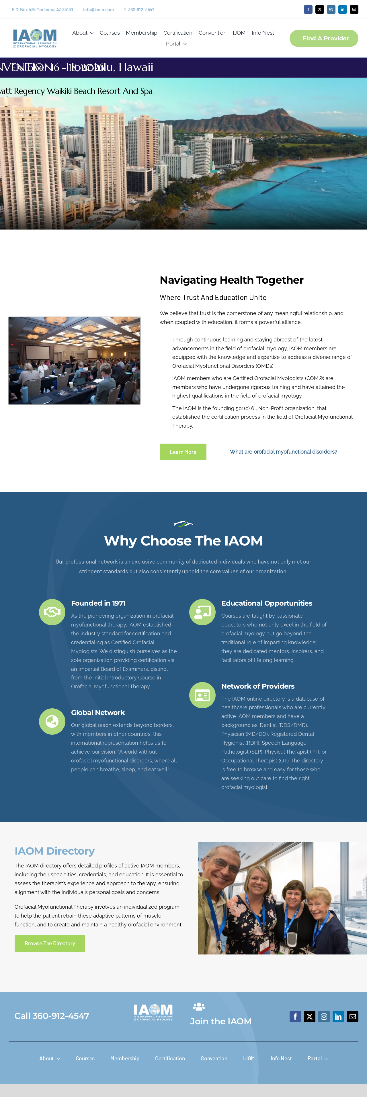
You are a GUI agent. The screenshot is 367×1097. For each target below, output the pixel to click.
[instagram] (331, 9)
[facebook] (308, 9)
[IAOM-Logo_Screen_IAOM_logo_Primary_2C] (35, 27)
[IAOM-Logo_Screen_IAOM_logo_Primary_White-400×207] (153, 1003)
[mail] (354, 9)
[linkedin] (342, 9)
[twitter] (319, 9)
